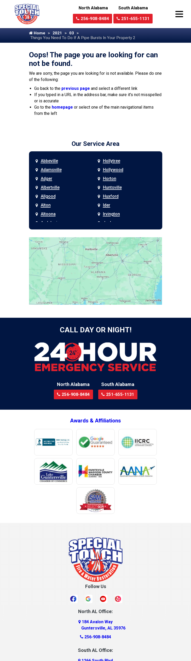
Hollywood (113, 170)
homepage (62, 107)
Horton (109, 179)
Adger (46, 179)
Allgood (48, 196)
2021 (58, 33)
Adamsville (51, 170)
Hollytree (111, 161)
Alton (46, 205)
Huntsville (112, 187)
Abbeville (49, 161)
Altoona (48, 214)
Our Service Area (95, 144)
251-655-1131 (133, 18)
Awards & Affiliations (95, 421)
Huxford (111, 196)
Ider (106, 205)
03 (72, 33)
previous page (75, 88)
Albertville (50, 187)
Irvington (111, 214)
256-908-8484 (92, 18)
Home (37, 33)
